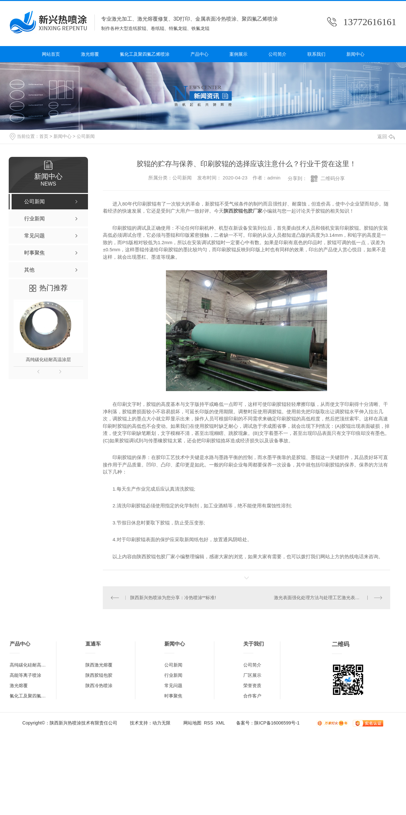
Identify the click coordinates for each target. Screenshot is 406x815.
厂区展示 (252, 675)
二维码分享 (333, 178)
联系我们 (316, 54)
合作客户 (252, 695)
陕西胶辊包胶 (98, 675)
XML (220, 722)
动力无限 (161, 722)
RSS (208, 722)
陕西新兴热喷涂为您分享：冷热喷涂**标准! (173, 597)
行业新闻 (173, 675)
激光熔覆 (90, 54)
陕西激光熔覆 (98, 664)
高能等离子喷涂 (25, 675)
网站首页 (51, 54)
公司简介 (277, 54)
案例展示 (238, 54)
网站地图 (192, 722)
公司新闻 (86, 136)
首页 (43, 136)
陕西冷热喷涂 (98, 685)
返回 (386, 136)
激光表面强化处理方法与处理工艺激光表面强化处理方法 (328, 597)
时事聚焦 (173, 695)
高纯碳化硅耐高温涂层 (48, 359)
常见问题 (173, 685)
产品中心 (199, 54)
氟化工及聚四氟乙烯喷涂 (144, 54)
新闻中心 (355, 54)
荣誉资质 (252, 685)
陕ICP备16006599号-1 (276, 722)
